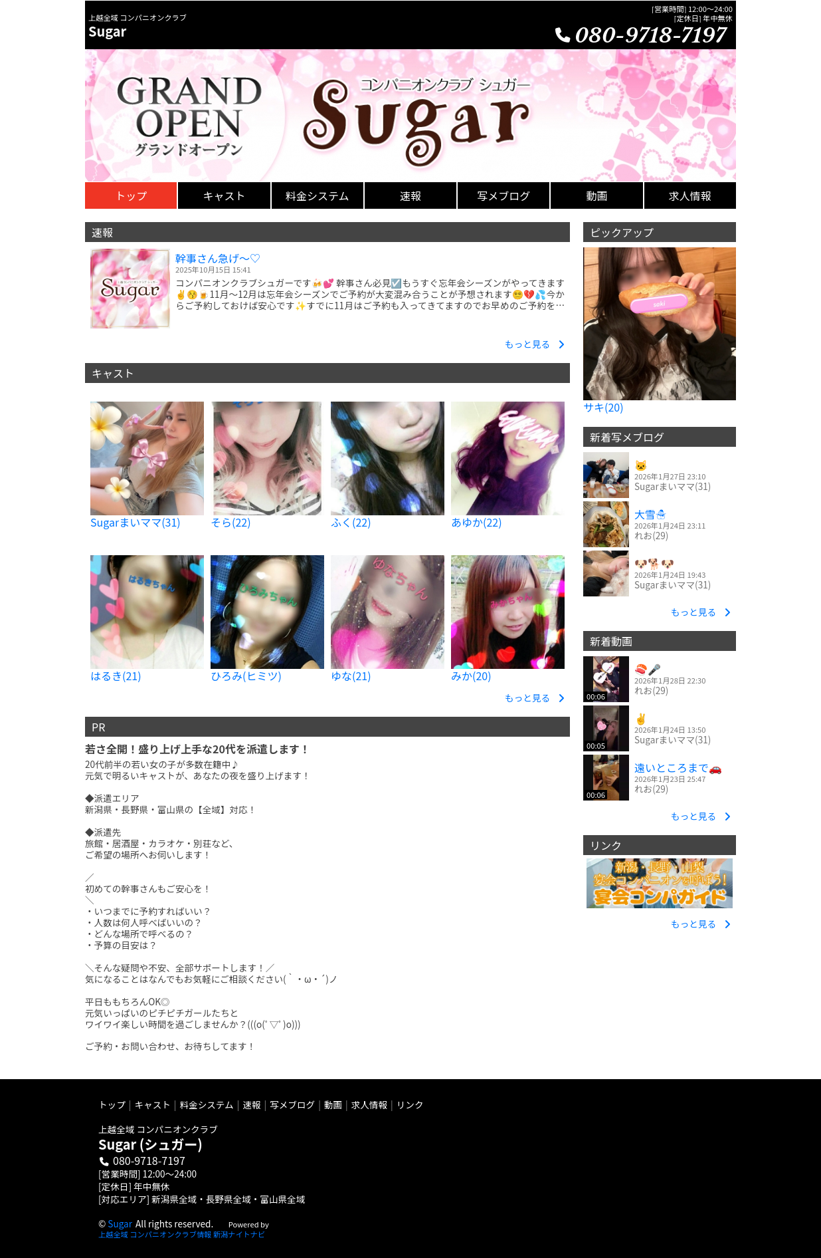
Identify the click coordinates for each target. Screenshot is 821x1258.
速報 (251, 1104)
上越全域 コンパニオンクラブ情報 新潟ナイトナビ (181, 1234)
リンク (410, 1104)
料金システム (207, 1104)
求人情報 (369, 1104)
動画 (333, 1104)
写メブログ (292, 1104)
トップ (112, 1104)
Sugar (120, 1223)
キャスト (152, 1104)
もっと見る (535, 343)
